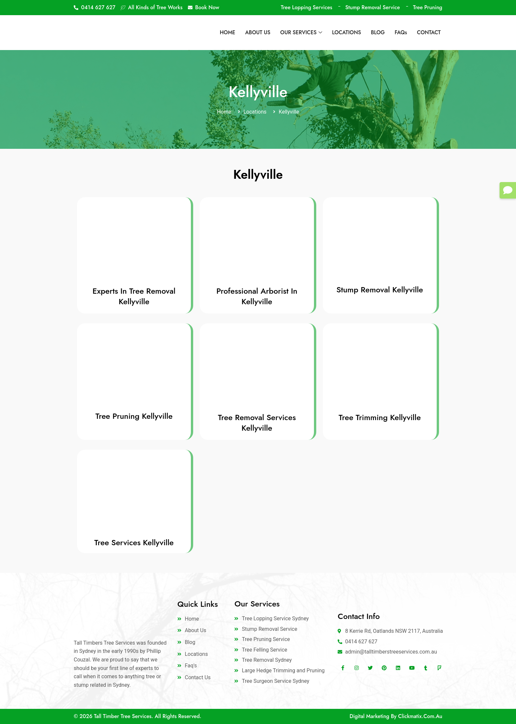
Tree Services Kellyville (134, 542)
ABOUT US (258, 32)
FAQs (401, 32)
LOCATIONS (346, 32)
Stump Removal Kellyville (379, 289)
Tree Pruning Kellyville (133, 416)
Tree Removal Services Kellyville (257, 423)
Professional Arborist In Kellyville (256, 296)
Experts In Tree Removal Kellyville (133, 296)
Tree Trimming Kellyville (380, 417)
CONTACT (429, 32)
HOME (227, 32)
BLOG (378, 32)
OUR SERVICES (301, 32)
